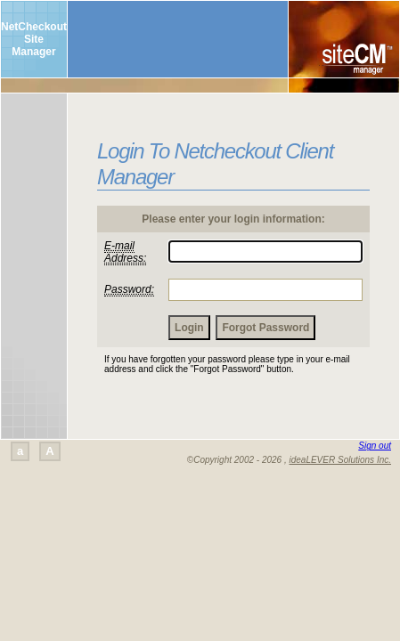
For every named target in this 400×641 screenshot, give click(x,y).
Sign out (374, 445)
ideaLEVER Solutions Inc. (340, 460)
